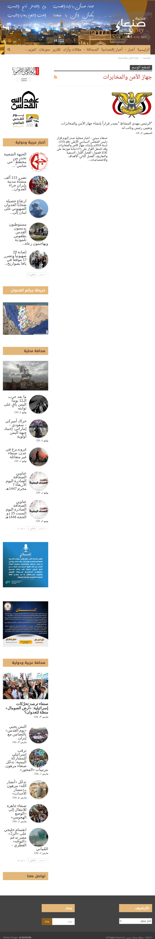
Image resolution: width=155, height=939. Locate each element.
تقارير (56, 49)
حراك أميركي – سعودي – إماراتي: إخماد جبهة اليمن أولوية (15, 429)
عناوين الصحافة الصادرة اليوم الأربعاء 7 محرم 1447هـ (16, 481)
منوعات (44, 49)
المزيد (32, 49)
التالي (31, 275)
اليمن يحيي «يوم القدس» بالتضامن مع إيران (16, 732)
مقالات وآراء (72, 49)
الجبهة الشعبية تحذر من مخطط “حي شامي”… (15, 160)
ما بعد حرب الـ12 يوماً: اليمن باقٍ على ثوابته (15, 402)
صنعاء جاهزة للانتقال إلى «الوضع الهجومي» (17, 811)
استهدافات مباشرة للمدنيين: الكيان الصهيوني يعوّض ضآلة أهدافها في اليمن (25, 370)
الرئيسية (143, 49)
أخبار (131, 49)
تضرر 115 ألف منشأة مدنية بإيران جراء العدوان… (15, 183)
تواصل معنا (36, 876)
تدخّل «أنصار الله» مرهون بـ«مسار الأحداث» (17, 788)
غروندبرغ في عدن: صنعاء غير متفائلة (16, 453)
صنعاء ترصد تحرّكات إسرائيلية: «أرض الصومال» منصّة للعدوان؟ (26, 708)
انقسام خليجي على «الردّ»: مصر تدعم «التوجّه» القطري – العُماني (26, 839)
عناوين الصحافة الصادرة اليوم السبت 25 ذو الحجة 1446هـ (16, 509)
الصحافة (92, 49)
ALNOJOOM (25, 933)
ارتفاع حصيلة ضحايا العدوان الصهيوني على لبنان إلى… (15, 207)
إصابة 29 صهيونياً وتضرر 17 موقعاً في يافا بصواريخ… (15, 258)
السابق (43, 275)
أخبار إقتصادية (112, 49)
